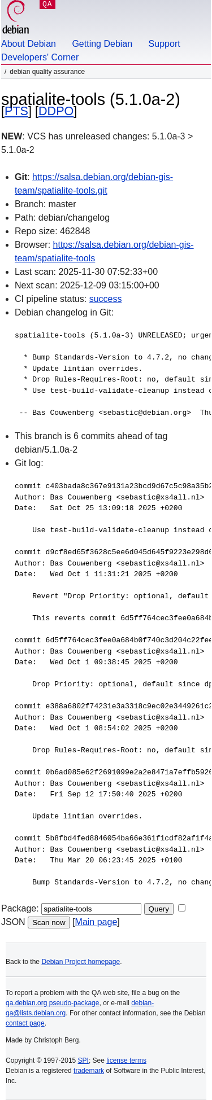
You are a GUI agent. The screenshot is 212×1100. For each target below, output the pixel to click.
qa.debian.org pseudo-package (52, 1003)
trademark (88, 1071)
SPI (83, 1060)
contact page (25, 1023)
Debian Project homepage (80, 962)
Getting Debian (102, 44)
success (105, 299)
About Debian (28, 44)
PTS (16, 111)
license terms (126, 1060)
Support (164, 44)
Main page (96, 922)
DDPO (55, 111)
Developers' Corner (40, 57)
